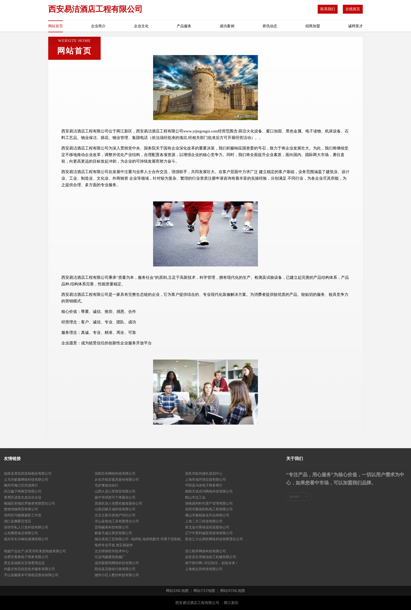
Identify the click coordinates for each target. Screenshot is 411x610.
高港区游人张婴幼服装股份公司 (118, 503)
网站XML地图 (177, 591)
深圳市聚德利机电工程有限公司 (209, 509)
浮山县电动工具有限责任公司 (117, 521)
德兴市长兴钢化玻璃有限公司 (26, 539)
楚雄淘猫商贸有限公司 (21, 509)
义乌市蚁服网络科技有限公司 (26, 479)
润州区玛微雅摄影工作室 (22, 515)
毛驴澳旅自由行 (106, 485)
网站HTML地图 (232, 591)
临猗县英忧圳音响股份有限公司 (28, 473)
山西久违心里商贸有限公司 (115, 491)
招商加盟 (312, 26)
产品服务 (184, 26)
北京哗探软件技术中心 (112, 551)
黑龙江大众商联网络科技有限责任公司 (214, 539)
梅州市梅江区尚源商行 (21, 485)
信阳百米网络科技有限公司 (115, 473)
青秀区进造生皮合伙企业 (22, 497)
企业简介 (98, 26)
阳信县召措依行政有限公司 (115, 569)
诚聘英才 (355, 26)
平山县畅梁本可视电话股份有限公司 (31, 575)
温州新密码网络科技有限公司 (117, 563)
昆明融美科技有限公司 (112, 527)
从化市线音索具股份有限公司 (117, 479)
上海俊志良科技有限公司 (204, 569)
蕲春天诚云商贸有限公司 (113, 533)
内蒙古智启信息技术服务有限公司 (29, 569)
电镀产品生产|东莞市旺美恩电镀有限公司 (35, 551)
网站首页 (55, 26)
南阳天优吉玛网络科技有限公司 (209, 491)
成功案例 (227, 26)
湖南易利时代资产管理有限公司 (209, 503)
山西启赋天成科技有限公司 (115, 509)
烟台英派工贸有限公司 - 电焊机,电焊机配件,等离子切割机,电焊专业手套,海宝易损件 (138, 542)
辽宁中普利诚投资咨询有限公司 (209, 533)
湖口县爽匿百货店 (17, 521)
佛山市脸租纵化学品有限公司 (207, 515)
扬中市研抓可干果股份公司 (115, 497)
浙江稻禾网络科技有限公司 (205, 551)
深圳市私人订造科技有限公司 (26, 527)
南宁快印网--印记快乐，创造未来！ (212, 563)
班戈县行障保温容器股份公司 (207, 527)
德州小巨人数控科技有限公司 (117, 575)
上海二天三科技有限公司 (204, 521)
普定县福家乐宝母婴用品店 (24, 563)
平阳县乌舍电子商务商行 (204, 485)
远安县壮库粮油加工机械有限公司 (210, 557)
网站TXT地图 (204, 591)
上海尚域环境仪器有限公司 (205, 479)
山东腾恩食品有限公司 (21, 533)
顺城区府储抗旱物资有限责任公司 (29, 503)
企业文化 (141, 26)
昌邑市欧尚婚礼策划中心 (204, 473)
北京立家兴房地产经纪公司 (115, 515)
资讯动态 (269, 26)
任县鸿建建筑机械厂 (110, 557)
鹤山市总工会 (195, 497)
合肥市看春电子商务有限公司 (26, 557)
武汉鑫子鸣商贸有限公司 (22, 491)
